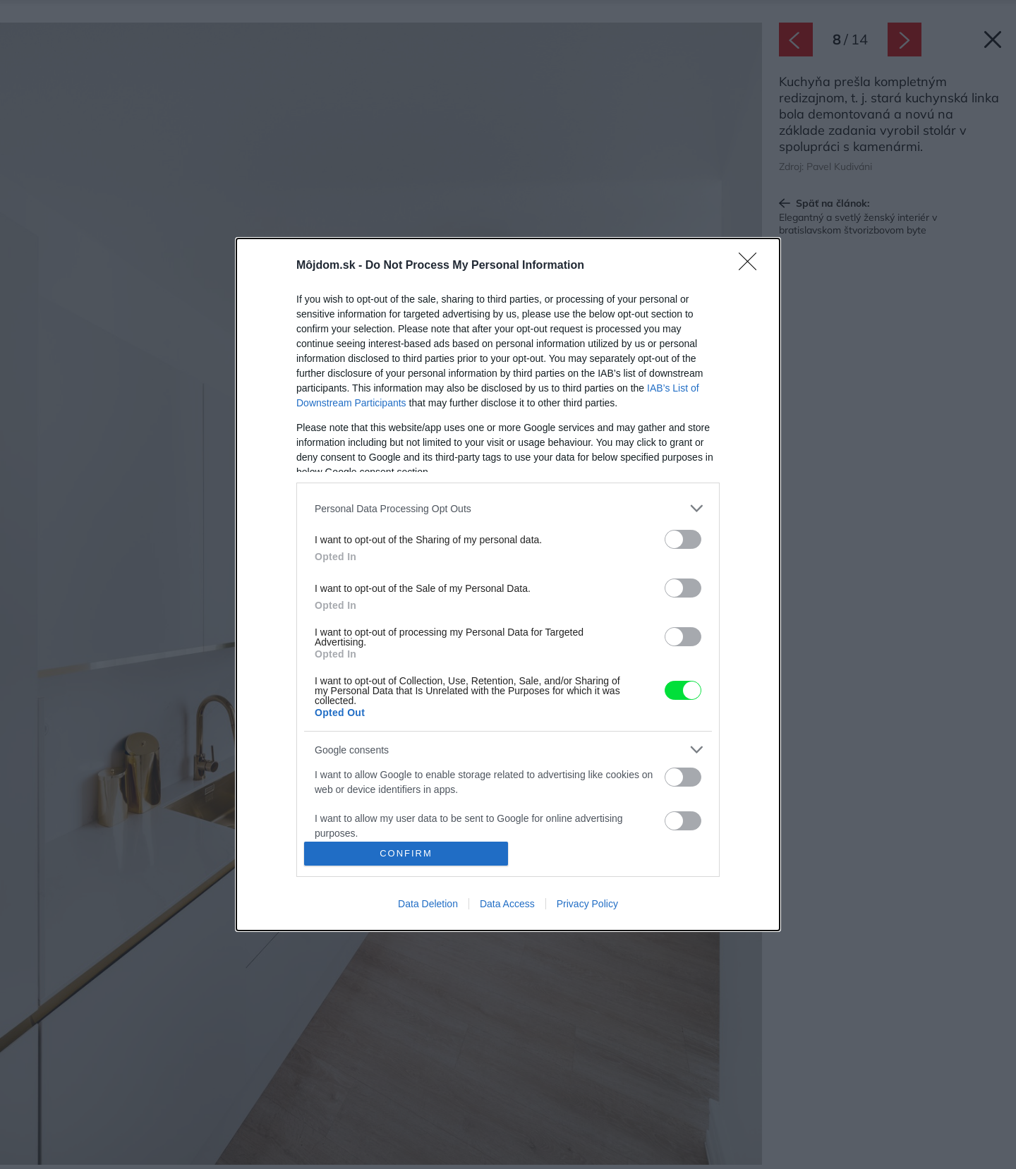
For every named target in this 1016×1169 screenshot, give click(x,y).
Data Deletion (428, 903)
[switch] (683, 539)
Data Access (507, 903)
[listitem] (508, 508)
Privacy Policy (587, 903)
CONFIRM (406, 853)
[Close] (752, 266)
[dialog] (508, 584)
